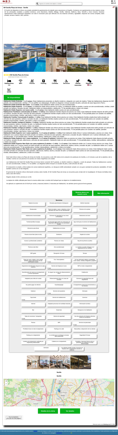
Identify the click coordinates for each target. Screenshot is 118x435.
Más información (103, 193)
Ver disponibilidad (13, 97)
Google (35, 431)
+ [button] (6, 381)
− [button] (6, 384)
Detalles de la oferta (48, 411)
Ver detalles (70, 411)
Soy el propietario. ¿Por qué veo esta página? (13, 417)
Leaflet (103, 405)
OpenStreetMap (110, 405)
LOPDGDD (59, 433)
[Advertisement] (59, 30)
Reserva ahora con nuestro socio (82, 193)
